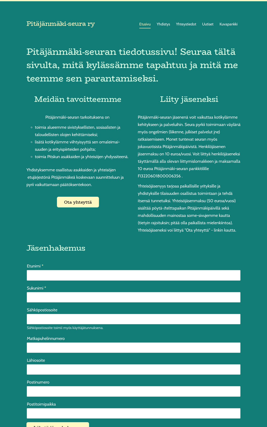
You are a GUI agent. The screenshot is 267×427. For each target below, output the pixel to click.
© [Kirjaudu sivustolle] (28, 413)
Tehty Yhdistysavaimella (228, 413)
